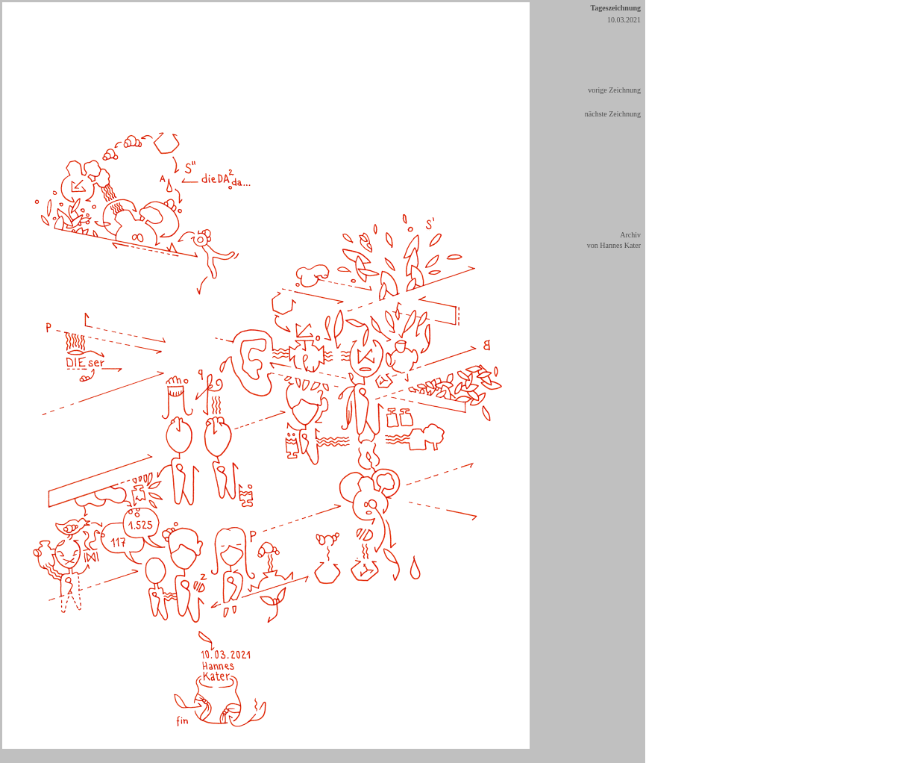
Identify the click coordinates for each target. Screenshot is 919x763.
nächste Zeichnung (613, 114)
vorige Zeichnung (614, 90)
